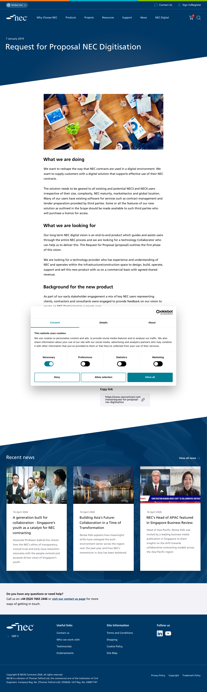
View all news (190, 458)
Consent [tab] (55, 322)
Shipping (112, 639)
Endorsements (65, 653)
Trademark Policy (191, 675)
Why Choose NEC (47, 17)
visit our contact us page (69, 599)
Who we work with (68, 639)
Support (127, 17)
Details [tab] (103, 322)
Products (71, 17)
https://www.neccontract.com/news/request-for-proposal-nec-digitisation (125, 400)
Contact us (63, 633)
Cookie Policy (115, 646)
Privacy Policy (158, 675)
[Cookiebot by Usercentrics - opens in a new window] (158, 312)
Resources (108, 17)
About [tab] (152, 322)
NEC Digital (162, 17)
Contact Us (163, 5)
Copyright (174, 675)
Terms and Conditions (120, 633)
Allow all (150, 377)
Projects (89, 17)
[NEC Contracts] (17, 18)
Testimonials (64, 646)
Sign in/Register (189, 5)
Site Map (112, 653)
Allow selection (103, 377)
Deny (57, 377)
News (143, 17)
